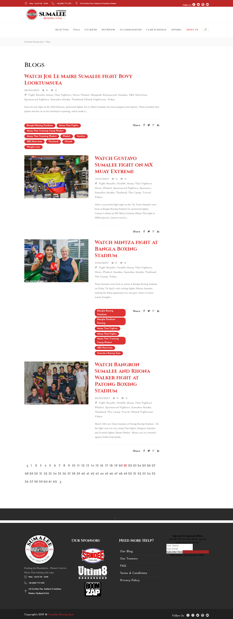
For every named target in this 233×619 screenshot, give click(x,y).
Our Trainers (129, 558)
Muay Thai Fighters (58, 95)
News (76, 95)
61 (50, 482)
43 (97, 473)
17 (106, 465)
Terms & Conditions (133, 573)
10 (73, 465)
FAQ (123, 566)
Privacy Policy (130, 580)
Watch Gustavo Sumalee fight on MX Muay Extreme (124, 165)
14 (92, 465)
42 (92, 473)
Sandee (123, 95)
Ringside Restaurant (104, 95)
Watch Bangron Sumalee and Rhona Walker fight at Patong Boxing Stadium (122, 377)
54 (149, 473)
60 (45, 482)
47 (116, 473)
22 (130, 465)
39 (78, 473)
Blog (48, 42)
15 (97, 465)
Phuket (85, 95)
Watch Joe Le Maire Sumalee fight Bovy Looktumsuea (78, 79)
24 (139, 465)
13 (87, 465)
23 (135, 465)
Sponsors (145, 188)
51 (134, 473)
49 (125, 473)
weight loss (33, 147)
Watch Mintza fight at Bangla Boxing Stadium (126, 249)
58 (36, 482)
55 (153, 473)
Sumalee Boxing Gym (34, 42)
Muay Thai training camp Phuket (45, 131)
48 (120, 473)
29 (31, 473)
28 (27, 473)
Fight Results (36, 95)
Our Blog (126, 551)
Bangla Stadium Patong (106, 321)
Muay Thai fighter (107, 328)
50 (130, 473)
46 (111, 473)
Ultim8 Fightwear (95, 99)
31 (40, 473)
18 (111, 465)
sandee (81, 136)
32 (45, 473)
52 (139, 473)
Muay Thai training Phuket (42, 136)
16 (101, 465)
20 (121, 465)
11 (78, 465)
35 (59, 473)
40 (83, 473)
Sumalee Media (60, 99)
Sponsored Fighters (36, 99)
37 (69, 473)
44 (102, 473)
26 (149, 465)
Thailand (77, 99)
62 (55, 482)
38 (73, 473)
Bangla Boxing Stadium (40, 125)
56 (27, 482)
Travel (147, 192)
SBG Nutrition (138, 95)
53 (144, 473)
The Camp (134, 192)
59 (41, 482)
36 (64, 473)
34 (55, 473)
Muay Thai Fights (68, 125)
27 (153, 465)
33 (50, 473)
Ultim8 (68, 142)
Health (121, 183)
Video (111, 99)
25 (144, 465)
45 (106, 473)
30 (36, 473)
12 (83, 465)
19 (115, 465)
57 (31, 482)
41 (87, 473)
